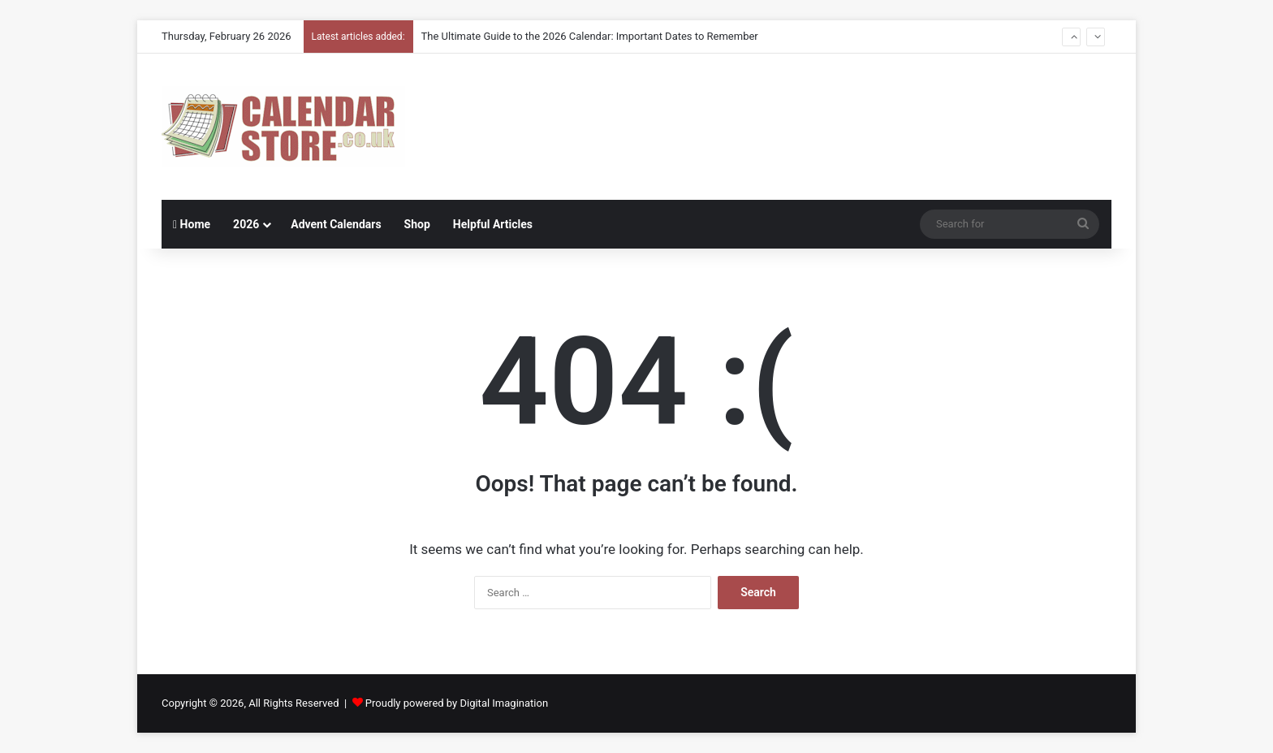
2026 (246, 224)
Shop (417, 224)
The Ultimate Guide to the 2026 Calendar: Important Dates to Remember (589, 36)
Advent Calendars (336, 224)
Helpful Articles (493, 224)
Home (191, 224)
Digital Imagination (504, 703)
